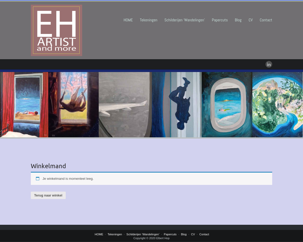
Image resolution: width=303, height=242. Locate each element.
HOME (128, 20)
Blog (238, 20)
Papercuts (220, 20)
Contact (266, 20)
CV (251, 20)
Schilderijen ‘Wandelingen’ (184, 20)
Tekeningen (148, 20)
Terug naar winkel (48, 195)
